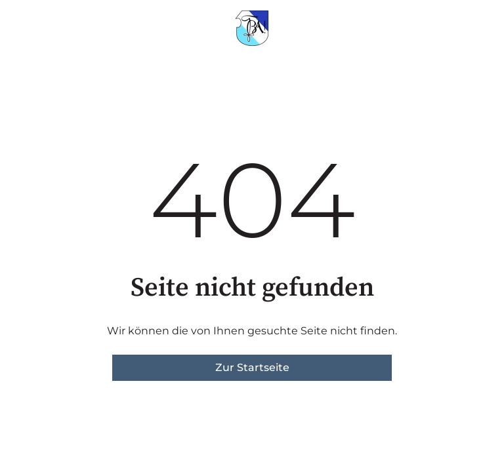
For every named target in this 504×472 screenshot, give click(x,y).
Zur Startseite (252, 367)
